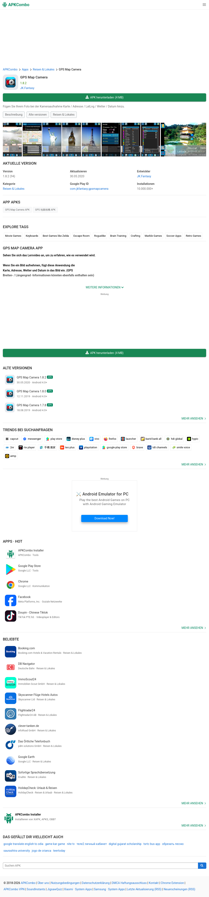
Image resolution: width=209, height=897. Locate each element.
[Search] (202, 865)
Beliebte (11, 639)
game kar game (55, 844)
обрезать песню (173, 844)
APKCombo (10, 69)
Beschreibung (13, 114)
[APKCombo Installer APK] (104, 816)
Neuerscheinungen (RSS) (179, 889)
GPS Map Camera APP (23, 248)
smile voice (181, 447)
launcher (128, 439)
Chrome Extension (172, 883)
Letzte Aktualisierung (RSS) (144, 889)
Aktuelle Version (20, 163)
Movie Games (13, 235)
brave (137, 447)
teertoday (59, 850)
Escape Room (81, 235)
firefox (110, 439)
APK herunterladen (104, 97)
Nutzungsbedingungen (65, 883)
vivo (94, 439)
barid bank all (151, 439)
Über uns (43, 883)
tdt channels (157, 447)
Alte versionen (38, 114)
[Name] (100, 865)
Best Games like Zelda (56, 235)
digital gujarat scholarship (125, 844)
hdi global (174, 439)
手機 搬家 (47, 447)
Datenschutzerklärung (96, 883)
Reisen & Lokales (63, 114)
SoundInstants (36, 889)
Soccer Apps (173, 235)
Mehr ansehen (192, 418)
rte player (27, 447)
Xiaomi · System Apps (78, 889)
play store (54, 439)
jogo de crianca (41, 850)
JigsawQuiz (54, 889)
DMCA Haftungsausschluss (129, 883)
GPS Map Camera (34, 77)
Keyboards (32, 235)
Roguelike (100, 235)
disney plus (76, 439)
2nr (9, 447)
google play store (114, 447)
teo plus (67, 447)
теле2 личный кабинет (92, 844)
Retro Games (193, 235)
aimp (10, 456)
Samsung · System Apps (109, 889)
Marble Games (153, 235)
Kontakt (154, 883)
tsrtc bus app (151, 844)
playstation (88, 447)
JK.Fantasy (27, 88)
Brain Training (118, 235)
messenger (32, 439)
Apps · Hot (12, 541)
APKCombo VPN (14, 889)
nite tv (71, 844)
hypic (192, 439)
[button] (196, 4)
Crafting (135, 235)
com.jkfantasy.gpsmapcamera (89, 188)
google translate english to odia (23, 844)
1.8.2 (9, 176)
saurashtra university (16, 850)
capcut (11, 439)
